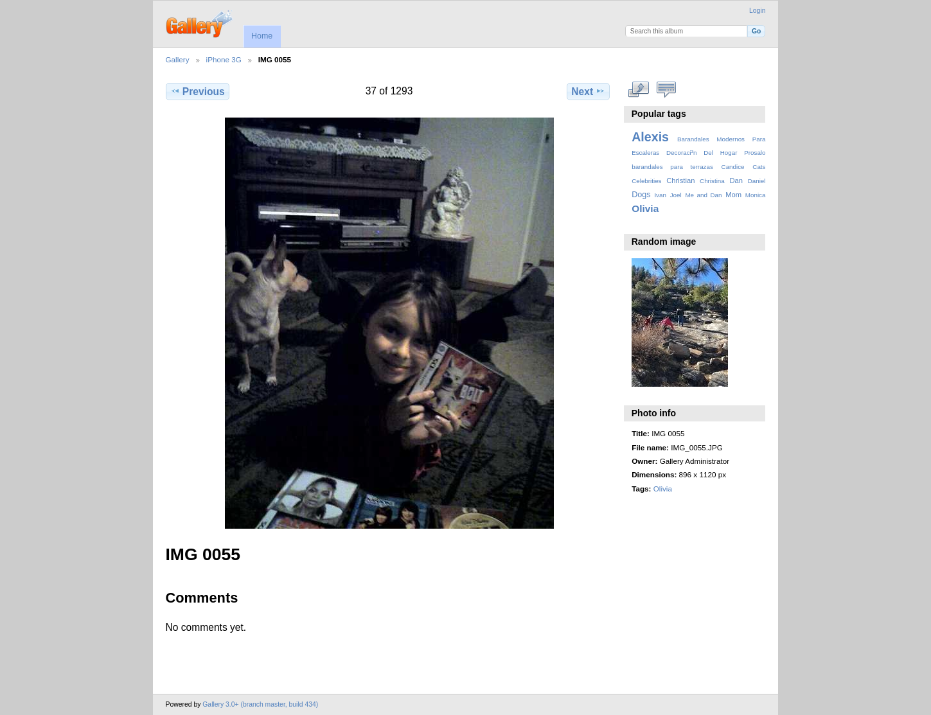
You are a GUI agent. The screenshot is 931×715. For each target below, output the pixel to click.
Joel (676, 195)
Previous (197, 91)
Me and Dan (703, 195)
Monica (755, 195)
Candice (733, 166)
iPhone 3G (224, 59)
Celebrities (646, 180)
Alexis (650, 137)
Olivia (645, 208)
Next (588, 91)
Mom (733, 195)
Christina (712, 180)
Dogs (641, 194)
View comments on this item (666, 90)
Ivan (660, 195)
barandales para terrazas (672, 166)
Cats (758, 166)
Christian (680, 180)
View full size (638, 90)
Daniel (757, 180)
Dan (736, 180)
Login (757, 10)
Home (261, 35)
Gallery (178, 59)
